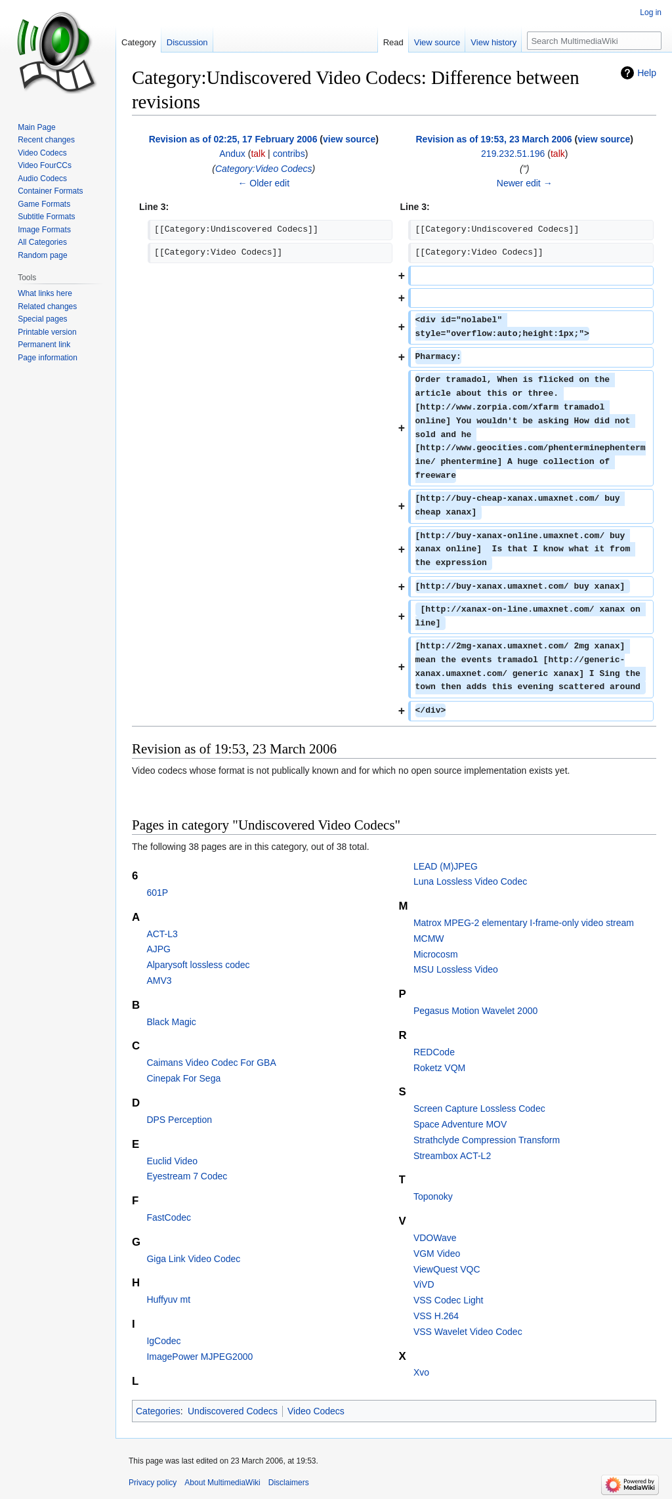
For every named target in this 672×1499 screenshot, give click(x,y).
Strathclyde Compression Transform (486, 1140)
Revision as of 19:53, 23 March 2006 (493, 139)
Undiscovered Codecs (233, 1411)
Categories (158, 1411)
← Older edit (263, 183)
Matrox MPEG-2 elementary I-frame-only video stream (523, 923)
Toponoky (433, 1196)
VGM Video (436, 1253)
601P (157, 892)
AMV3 (158, 980)
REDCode (434, 1052)
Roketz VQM (439, 1068)
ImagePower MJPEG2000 (199, 1356)
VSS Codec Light (448, 1300)
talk (258, 153)
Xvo (421, 1372)
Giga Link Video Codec (193, 1259)
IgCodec (163, 1341)
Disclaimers (288, 1482)
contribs (289, 153)
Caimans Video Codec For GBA (211, 1062)
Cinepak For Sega (183, 1078)
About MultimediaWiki (222, 1482)
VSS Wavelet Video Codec (467, 1331)
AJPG (158, 949)
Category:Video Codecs (263, 168)
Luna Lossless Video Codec (470, 881)
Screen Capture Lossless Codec (479, 1108)
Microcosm (435, 954)
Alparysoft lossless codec (197, 965)
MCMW (428, 938)
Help (646, 73)
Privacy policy (153, 1482)
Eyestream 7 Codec (186, 1176)
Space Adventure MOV (460, 1124)
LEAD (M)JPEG (445, 866)
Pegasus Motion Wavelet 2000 (475, 1010)
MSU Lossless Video (455, 969)
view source (349, 139)
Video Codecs (316, 1411)
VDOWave (435, 1238)
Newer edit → (525, 183)
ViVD (423, 1284)
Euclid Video (172, 1161)
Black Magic (171, 1022)
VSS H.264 (436, 1316)
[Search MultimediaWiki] (594, 41)
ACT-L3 (161, 934)
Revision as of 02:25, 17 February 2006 (233, 139)
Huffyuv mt (168, 1299)
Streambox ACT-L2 (452, 1156)
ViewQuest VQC (446, 1269)
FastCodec (168, 1217)
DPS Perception (179, 1119)
